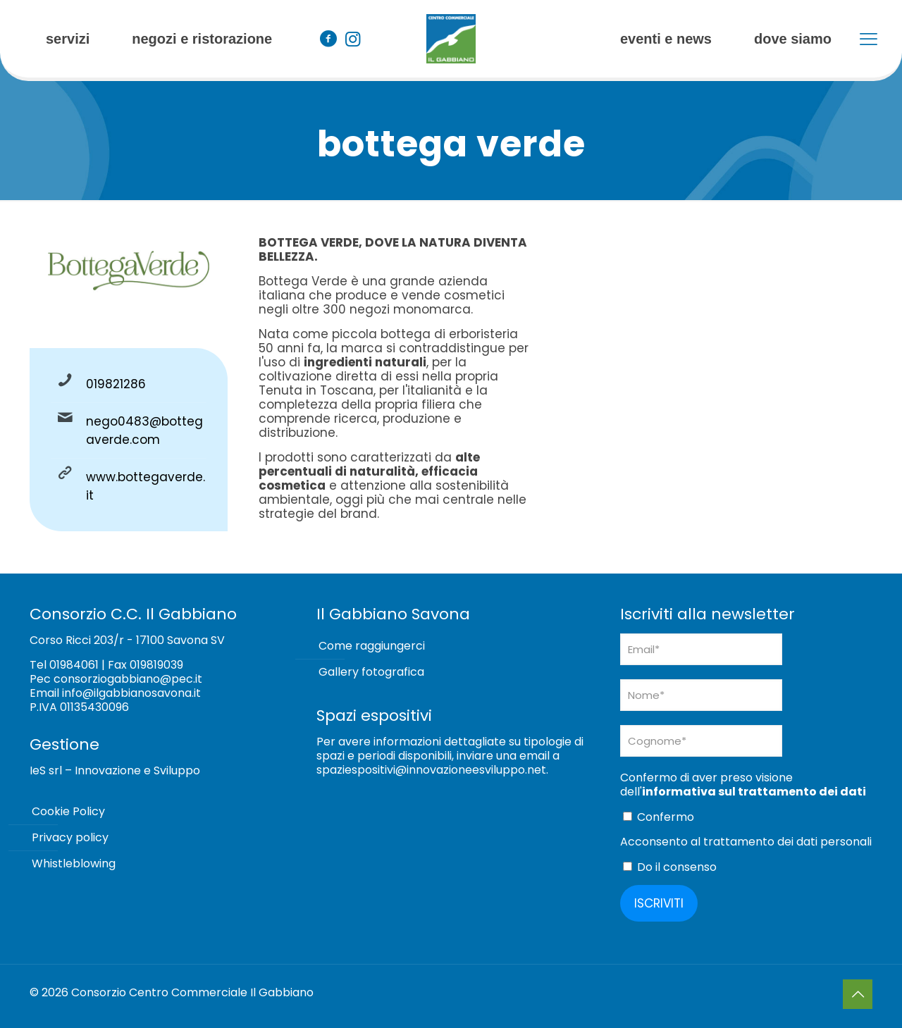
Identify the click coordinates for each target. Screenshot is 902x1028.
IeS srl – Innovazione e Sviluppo (115, 770)
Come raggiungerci (372, 646)
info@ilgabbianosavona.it (131, 693)
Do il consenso (670, 867)
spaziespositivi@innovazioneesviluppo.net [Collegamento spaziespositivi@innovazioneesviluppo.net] (431, 770)
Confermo (658, 817)
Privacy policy (70, 837)
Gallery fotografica (371, 672)
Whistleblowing (74, 863)
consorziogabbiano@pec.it (128, 679)
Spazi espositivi (374, 715)
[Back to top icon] (857, 994)
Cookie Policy (68, 811)
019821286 (116, 384)
